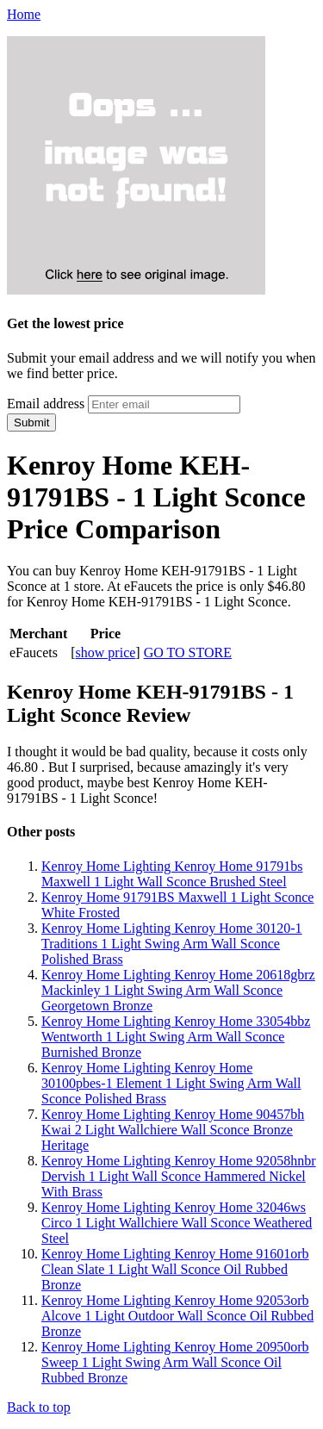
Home (23, 14)
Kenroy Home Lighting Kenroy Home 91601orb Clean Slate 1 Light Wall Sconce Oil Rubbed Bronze (175, 1269)
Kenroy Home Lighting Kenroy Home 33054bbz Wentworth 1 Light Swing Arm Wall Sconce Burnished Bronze (175, 1036)
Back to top (39, 1407)
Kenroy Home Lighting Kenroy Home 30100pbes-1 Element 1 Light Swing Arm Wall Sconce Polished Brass (171, 1083)
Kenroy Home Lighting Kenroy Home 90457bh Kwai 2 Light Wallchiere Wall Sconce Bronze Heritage (172, 1130)
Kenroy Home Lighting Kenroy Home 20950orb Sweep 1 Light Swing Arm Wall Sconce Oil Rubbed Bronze (175, 1362)
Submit (31, 422)
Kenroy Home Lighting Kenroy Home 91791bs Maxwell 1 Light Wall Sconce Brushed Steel (172, 874)
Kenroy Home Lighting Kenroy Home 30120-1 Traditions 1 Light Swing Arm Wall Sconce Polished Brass (171, 943)
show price (106, 652)
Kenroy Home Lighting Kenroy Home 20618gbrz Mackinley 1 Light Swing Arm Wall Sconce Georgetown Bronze (178, 990)
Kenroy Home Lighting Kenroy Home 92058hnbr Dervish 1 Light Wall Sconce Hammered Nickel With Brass (178, 1176)
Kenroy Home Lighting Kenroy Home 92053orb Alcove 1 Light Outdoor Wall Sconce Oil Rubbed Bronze (177, 1316)
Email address (45, 403)
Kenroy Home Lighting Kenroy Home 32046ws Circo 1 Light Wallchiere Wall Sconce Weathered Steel (176, 1223)
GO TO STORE (188, 652)
